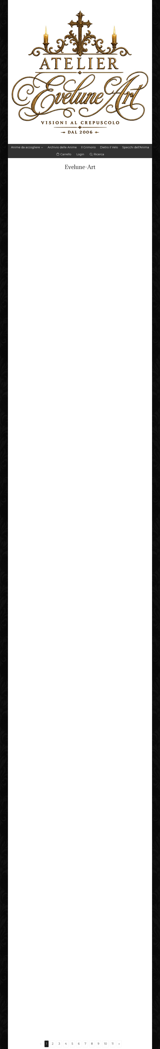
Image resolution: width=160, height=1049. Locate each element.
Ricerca (96, 154)
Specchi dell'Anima (135, 147)
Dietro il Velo (109, 147)
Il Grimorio (88, 147)
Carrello (63, 154)
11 (113, 1043)
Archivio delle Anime (62, 147)
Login (80, 154)
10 (105, 1043)
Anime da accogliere (27, 147)
